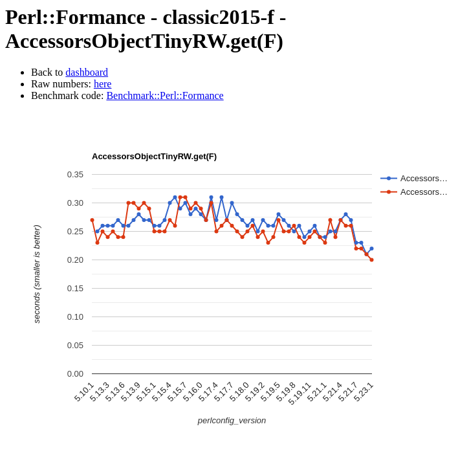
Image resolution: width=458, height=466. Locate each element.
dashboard (86, 72)
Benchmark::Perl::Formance (164, 95)
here (103, 83)
